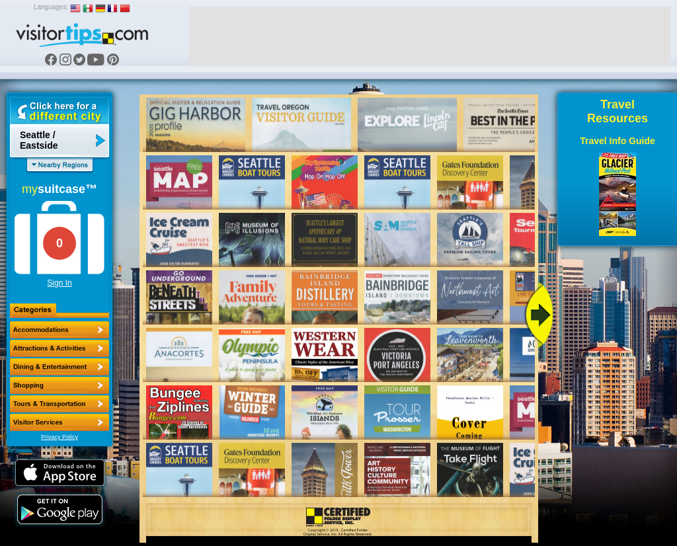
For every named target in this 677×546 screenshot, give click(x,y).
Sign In (59, 283)
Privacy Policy (59, 437)
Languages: (51, 7)
